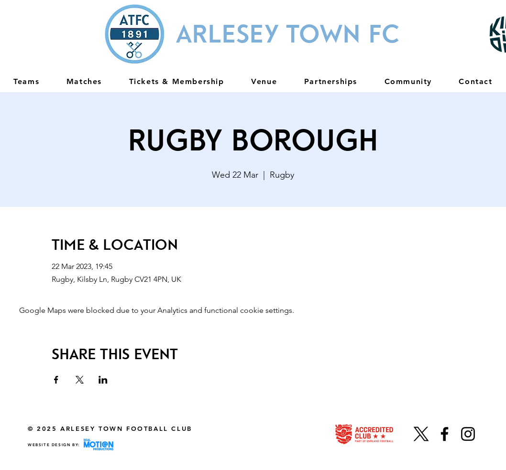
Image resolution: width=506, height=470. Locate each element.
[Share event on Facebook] (56, 380)
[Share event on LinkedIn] (103, 380)
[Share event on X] (79, 380)
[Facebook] (444, 434)
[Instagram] (468, 434)
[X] (421, 434)
